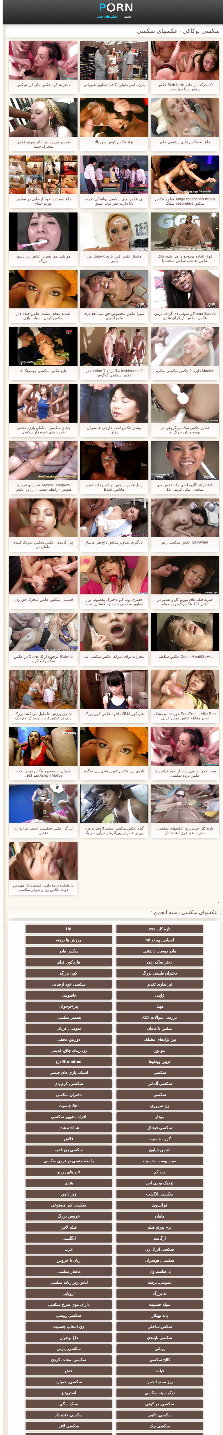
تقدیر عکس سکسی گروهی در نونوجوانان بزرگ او (182, 430)
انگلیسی (168, 1138)
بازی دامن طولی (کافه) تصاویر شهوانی (111, 85)
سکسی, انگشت (168, 1105)
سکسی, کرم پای (54, 1028)
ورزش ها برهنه (168, 940)
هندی (55, 1094)
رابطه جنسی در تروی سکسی (111, 1083)
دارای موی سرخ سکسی (168, 1183)
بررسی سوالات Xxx (111, 984)
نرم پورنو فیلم (169, 1127)
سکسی (54, 1017)
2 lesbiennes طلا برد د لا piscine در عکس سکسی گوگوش (111, 373)
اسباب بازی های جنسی (168, 1028)
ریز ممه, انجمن (111, 1227)
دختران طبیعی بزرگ (54, 951)
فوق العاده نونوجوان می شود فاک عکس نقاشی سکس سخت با (182, 258)
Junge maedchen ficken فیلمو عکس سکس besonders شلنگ (182, 201)
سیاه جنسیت (54, 1172)
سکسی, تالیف (112, 1249)
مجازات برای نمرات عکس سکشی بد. (112, 656)
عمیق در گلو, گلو (111, 1271)
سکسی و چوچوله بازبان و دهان (168, 1347)
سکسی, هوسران (168, 1150)
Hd (111, 929)
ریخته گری (168, 1313)
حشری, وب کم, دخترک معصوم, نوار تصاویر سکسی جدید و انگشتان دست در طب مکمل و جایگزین (111, 601)
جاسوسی (111, 973)
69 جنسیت (55, 1377)
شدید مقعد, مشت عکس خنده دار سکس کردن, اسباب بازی (40, 315)
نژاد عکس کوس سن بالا (111, 142)
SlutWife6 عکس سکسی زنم (182, 542)
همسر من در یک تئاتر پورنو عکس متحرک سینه (40, 144)
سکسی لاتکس (111, 1366)
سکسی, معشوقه (168, 1271)
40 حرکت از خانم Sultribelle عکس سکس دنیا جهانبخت (182, 87)
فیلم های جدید (104, 17)
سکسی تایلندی (54, 1194)
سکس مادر (54, 940)
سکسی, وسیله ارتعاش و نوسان (111, 1294)
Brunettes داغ (111, 1017)
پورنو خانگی (111, 1355)
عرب (55, 1138)
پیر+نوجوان (168, 984)
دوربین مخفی (168, 1006)
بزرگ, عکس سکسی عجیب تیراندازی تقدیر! (40, 830)
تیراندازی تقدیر (111, 962)
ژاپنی (168, 973)
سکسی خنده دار (55, 1249)
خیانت (55, 1216)
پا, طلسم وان (54, 1150)
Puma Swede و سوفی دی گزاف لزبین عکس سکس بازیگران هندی (182, 315)
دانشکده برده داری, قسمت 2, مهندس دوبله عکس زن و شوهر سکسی (40, 887)
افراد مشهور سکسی (54, 1050)
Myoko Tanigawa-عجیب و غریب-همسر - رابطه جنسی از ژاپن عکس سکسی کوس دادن (41, 487)
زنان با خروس (111, 1150)
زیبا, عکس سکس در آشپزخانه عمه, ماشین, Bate (111, 487)
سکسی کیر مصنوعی (168, 1116)
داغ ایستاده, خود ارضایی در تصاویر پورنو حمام (40, 201)
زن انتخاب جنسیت (111, 1194)
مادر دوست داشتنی (111, 940)
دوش (111, 1313)
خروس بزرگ (55, 1116)
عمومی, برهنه (111, 1161)
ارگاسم (54, 1127)
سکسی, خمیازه (55, 1227)
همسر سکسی (55, 984)
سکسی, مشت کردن (111, 1216)
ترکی (111, 1282)
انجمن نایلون (111, 1072)
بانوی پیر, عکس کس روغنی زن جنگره (111, 771)
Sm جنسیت (169, 1050)
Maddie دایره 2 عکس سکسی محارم (182, 371)
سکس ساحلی (168, 1194)
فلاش (168, 1072)
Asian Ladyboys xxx (54, 1324)
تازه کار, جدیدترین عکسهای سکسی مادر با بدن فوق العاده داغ (182, 830)
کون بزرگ (168, 962)
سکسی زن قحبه (55, 1072)
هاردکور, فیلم (111, 951)
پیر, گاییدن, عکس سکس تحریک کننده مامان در (40, 544)
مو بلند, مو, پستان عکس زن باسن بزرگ (41, 258)
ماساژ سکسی (168, 1161)
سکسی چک (168, 1260)
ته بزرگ (168, 1172)
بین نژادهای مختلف (54, 995)
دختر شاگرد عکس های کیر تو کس (41, 85)
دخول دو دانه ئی (168, 1335)
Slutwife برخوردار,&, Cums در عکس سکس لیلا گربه (40, 658)
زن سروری (54, 1039)
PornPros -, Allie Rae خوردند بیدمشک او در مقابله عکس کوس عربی (182, 716)
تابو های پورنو (168, 1094)
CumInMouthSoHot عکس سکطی (182, 656)
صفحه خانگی (26, 1427)
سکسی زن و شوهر (54, 1260)
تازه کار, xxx (168, 929)
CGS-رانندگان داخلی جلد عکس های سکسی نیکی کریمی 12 (182, 487)
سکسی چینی (168, 1282)
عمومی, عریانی (111, 995)
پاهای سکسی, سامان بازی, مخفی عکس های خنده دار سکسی (41, 430)
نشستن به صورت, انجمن (54, 1335)
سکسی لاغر (111, 1260)
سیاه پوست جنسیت (168, 1083)
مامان (111, 1116)
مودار (111, 1050)
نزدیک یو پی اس (111, 1094)
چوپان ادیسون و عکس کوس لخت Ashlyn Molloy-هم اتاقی (41, 773)
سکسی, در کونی (54, 1238)
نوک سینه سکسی (168, 1238)
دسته (125, 17)
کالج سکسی (168, 1216)
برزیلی (168, 1366)
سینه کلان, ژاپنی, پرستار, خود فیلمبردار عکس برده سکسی (182, 773)
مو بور (111, 1006)
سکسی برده (54, 1271)
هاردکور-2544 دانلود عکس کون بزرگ (111, 714)
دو (55, 1302)
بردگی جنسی (54, 1366)
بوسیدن (168, 1302)
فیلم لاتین (111, 1127)
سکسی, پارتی (55, 1205)
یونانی (112, 1205)
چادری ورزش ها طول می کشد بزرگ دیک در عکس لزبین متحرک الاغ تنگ (41, 716)
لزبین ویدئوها (168, 1017)
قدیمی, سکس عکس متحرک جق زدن (40, 599)
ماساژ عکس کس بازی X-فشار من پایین (111, 258)
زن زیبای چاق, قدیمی (55, 1006)
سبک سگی (168, 1249)
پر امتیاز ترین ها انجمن (111, 1377)
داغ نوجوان (168, 1205)
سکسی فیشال (168, 1061)
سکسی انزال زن (111, 1138)
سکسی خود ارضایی (55, 962)
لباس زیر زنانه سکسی (55, 1161)
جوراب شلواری (55, 1355)
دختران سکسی (112, 1039)
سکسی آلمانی (111, 1028)
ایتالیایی (111, 1324)
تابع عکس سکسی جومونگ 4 (41, 371)
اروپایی (111, 1172)
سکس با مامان (168, 995)
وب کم (54, 1083)
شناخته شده (111, 1061)
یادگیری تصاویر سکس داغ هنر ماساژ (111, 542)
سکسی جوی (168, 1324)
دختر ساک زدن (168, 951)
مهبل (55, 973)
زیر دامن (111, 1105)
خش (168, 1227)
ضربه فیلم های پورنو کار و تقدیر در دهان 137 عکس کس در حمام (182, 601)
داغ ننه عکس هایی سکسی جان (182, 142)
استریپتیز (111, 1238)
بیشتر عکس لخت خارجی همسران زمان (111, 430)
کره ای (55, 1282)
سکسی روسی (54, 1183)
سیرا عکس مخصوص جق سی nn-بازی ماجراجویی (111, 315)
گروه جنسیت (55, 1061)
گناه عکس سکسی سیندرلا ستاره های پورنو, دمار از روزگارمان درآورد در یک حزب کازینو (111, 830)
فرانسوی (54, 1105)
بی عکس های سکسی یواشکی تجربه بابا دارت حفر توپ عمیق (111, 201)
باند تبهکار (111, 1183)
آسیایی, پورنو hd (54, 929)
